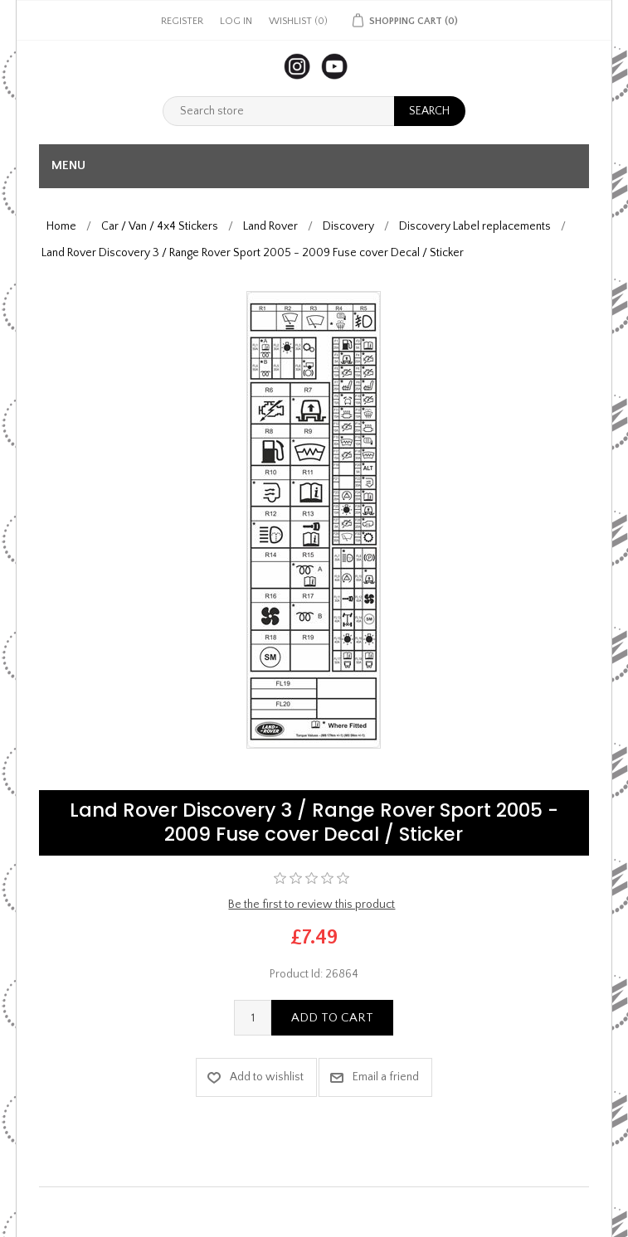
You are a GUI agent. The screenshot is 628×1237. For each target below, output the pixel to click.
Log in (236, 21)
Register (182, 21)
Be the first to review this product (311, 904)
